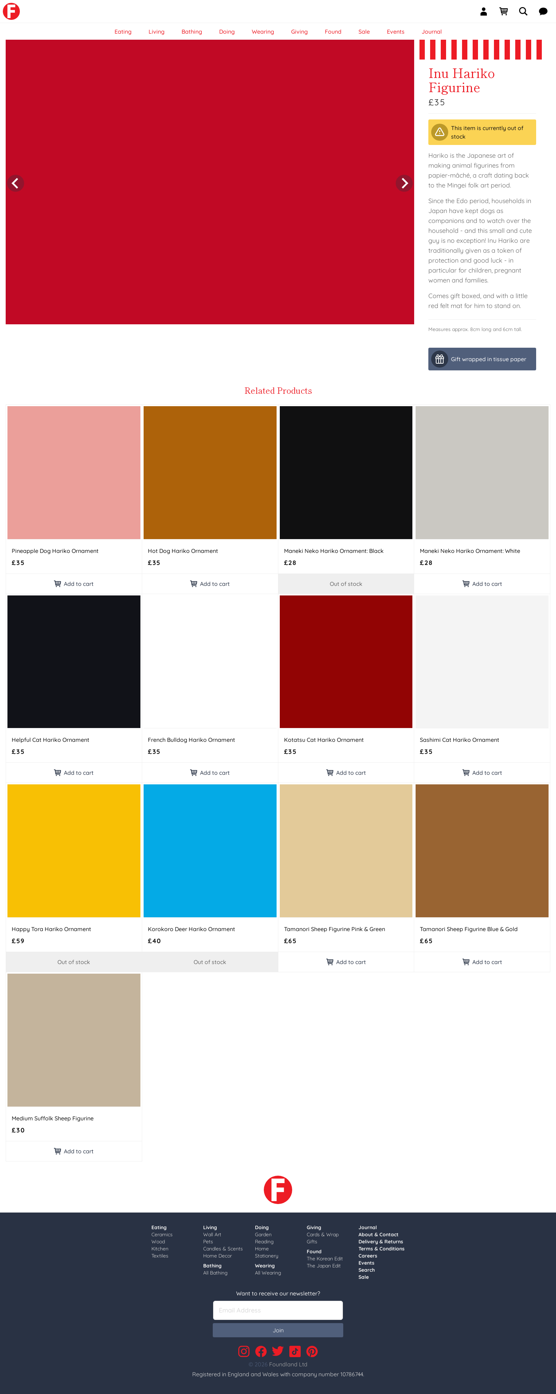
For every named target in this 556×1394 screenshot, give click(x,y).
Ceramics (162, 1234)
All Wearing (268, 1273)
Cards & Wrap (323, 1234)
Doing (262, 1227)
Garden (263, 1234)
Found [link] (333, 31)
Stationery (266, 1256)
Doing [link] (227, 31)
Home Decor (217, 1256)
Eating (159, 1227)
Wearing (265, 1266)
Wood (158, 1241)
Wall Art (212, 1234)
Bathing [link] (192, 31)
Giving (314, 1227)
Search (366, 1270)
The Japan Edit (324, 1266)
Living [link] (157, 31)
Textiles (159, 1256)
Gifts (312, 1241)
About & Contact (378, 1234)
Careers (367, 1256)
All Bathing (215, 1273)
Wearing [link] (263, 31)
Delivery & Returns (380, 1241)
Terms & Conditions (381, 1248)
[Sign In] (486, 11)
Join (278, 1330)
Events (366, 1263)
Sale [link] (364, 31)
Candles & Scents (223, 1248)
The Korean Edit (325, 1258)
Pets (208, 1241)
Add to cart (74, 583)
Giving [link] (299, 31)
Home (262, 1248)
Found (314, 1251)
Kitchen (159, 1248)
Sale (363, 1277)
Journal (367, 1227)
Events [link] (396, 31)
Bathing (212, 1266)
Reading (264, 1241)
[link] (11, 11)
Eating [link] (123, 31)
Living (210, 1227)
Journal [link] (432, 31)
